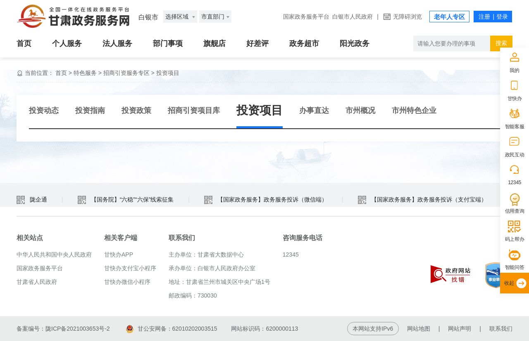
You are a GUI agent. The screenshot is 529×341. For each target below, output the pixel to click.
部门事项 (168, 43)
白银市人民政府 (352, 16)
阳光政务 (354, 43)
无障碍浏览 (407, 16)
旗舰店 (214, 43)
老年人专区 (449, 16)
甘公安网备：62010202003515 (171, 328)
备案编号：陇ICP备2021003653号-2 (63, 328)
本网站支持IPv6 (373, 328)
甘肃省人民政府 (37, 282)
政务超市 (304, 43)
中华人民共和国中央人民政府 (54, 254)
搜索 (501, 43)
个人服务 (67, 43)
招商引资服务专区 (126, 73)
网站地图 (418, 328)
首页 (24, 43)
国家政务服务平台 (306, 16)
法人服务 (117, 43)
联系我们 (500, 328)
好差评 (257, 43)
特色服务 (85, 73)
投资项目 (167, 73)
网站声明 (459, 328)
